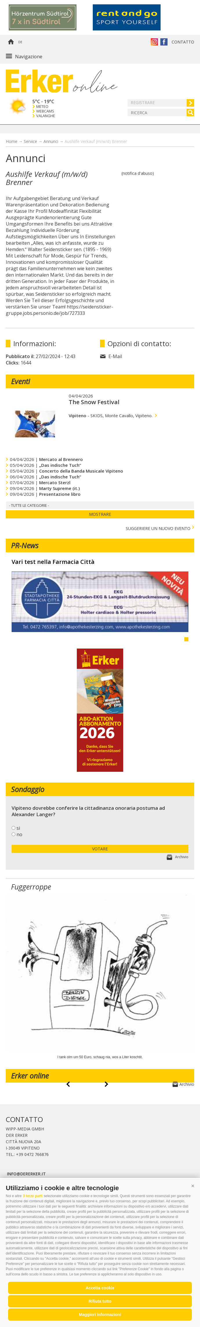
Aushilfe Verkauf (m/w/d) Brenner (96, 141)
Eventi (20, 381)
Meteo (42, 106)
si (18, 828)
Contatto (183, 42)
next (106, 1084)
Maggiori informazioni (100, 1314)
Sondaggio (27, 789)
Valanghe (45, 116)
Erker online (30, 1076)
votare (100, 849)
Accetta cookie (100, 1288)
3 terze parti (32, 1196)
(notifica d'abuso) (137, 173)
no (19, 834)
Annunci (50, 141)
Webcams (45, 111)
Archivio (181, 856)
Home (10, 42)
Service (30, 141)
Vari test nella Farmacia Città (53, 562)
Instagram (154, 42)
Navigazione (28, 56)
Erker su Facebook (164, 42)
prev (68, 1084)
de (20, 42)
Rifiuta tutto (100, 1301)
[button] (192, 1185)
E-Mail (115, 356)
